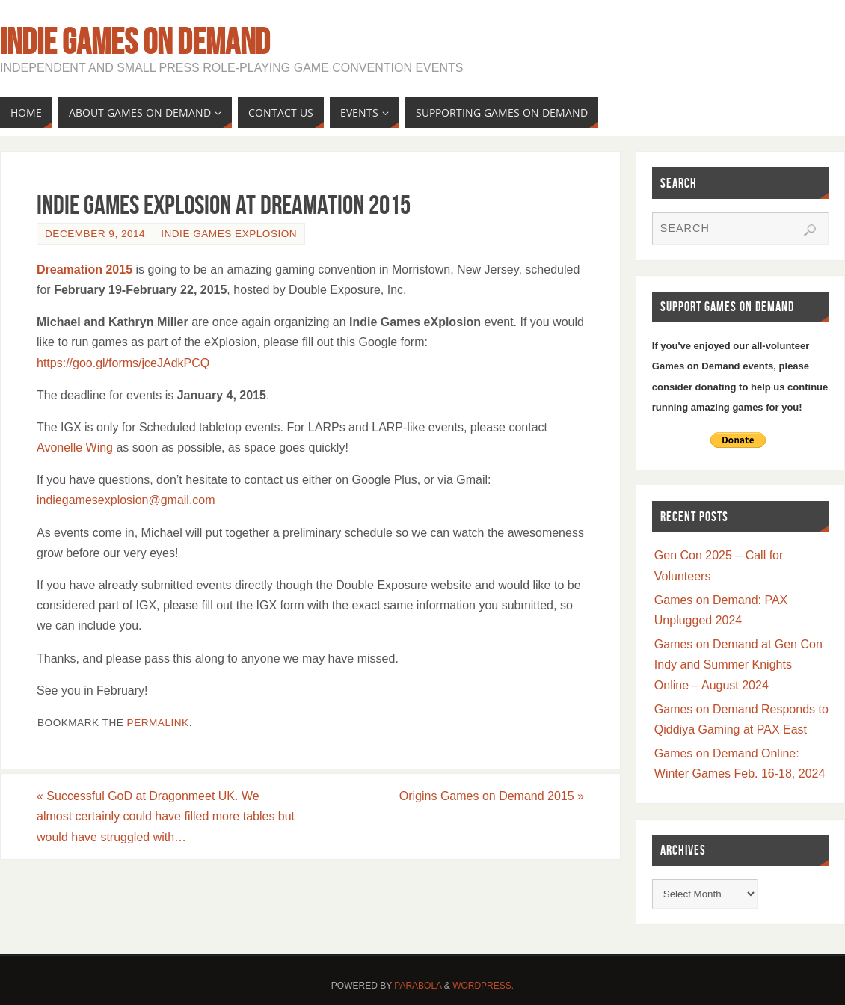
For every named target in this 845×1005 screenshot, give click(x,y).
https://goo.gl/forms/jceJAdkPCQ (123, 363)
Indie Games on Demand (135, 42)
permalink (158, 722)
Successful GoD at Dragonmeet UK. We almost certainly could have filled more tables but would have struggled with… (166, 816)
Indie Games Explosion (229, 233)
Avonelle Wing (75, 447)
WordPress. (483, 985)
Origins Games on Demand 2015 (491, 796)
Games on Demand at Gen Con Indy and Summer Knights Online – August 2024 (738, 664)
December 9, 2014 (95, 233)
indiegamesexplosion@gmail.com (126, 500)
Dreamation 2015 (84, 269)
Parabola (417, 985)
